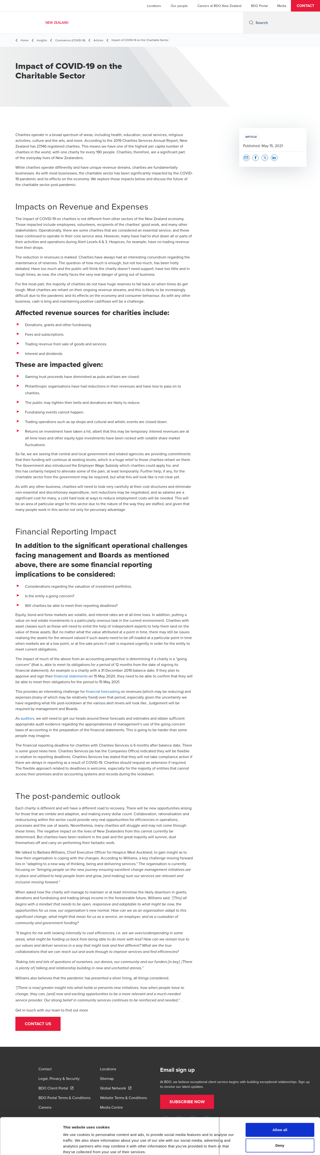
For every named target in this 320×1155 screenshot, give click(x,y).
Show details (252, 1145)
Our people (179, 5)
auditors (27, 718)
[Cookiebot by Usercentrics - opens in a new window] (31, 1145)
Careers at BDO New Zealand (219, 5)
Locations (154, 5)
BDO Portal (259, 5)
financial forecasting (103, 691)
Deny (279, 1120)
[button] (305, 6)
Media (281, 5)
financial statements (71, 676)
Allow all (279, 1104)
